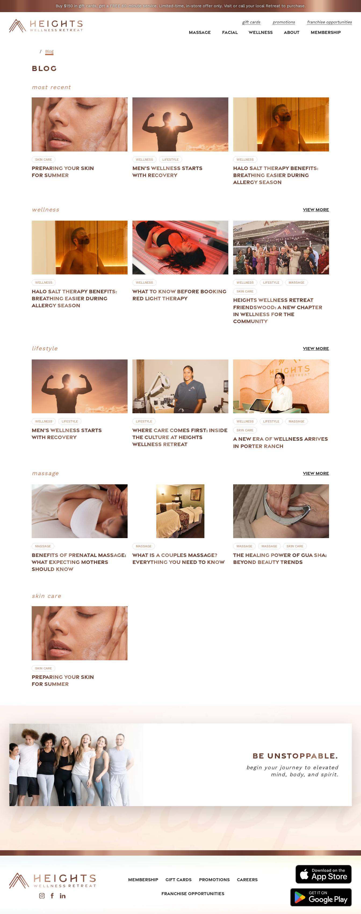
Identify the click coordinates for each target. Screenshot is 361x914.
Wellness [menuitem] (261, 32)
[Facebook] (52, 897)
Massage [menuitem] (200, 32)
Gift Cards (178, 879)
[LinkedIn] (62, 897)
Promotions (214, 879)
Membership (143, 879)
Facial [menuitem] (230, 32)
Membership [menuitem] (326, 32)
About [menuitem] (291, 32)
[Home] (46, 26)
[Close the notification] (350, 6)
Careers (247, 879)
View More (316, 209)
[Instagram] (42, 897)
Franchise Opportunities (192, 893)
